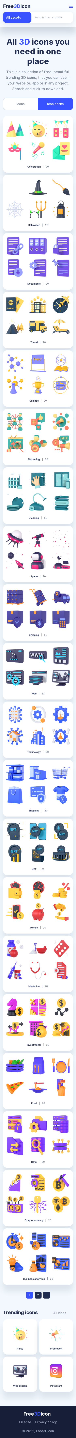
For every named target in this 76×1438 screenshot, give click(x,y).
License (25, 1422)
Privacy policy (46, 1422)
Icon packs (55, 104)
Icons (20, 104)
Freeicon (16, 6)
